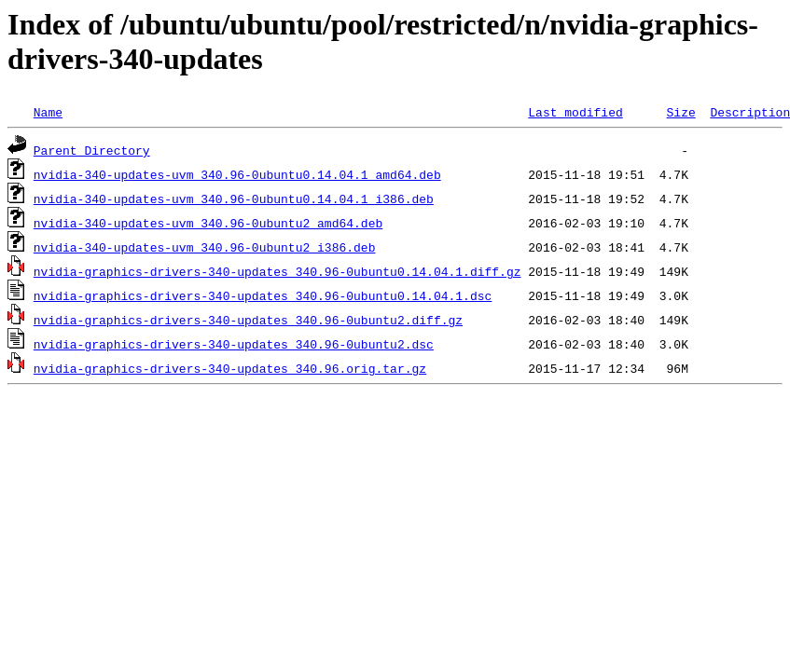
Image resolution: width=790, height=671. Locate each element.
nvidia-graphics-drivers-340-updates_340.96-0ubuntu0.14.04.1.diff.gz (277, 271)
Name (48, 111)
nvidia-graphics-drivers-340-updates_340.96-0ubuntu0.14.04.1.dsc (263, 295)
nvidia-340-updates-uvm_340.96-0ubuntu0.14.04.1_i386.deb (234, 198)
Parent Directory (92, 150)
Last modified (575, 111)
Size (680, 111)
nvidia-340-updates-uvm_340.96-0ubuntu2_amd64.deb (208, 222)
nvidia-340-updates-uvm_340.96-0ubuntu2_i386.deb (205, 247)
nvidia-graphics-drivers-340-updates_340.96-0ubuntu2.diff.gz (248, 319)
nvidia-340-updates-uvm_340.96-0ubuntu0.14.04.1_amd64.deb (237, 174)
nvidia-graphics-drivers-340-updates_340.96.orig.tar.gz (230, 368)
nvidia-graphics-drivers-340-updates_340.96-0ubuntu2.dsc (234, 344)
